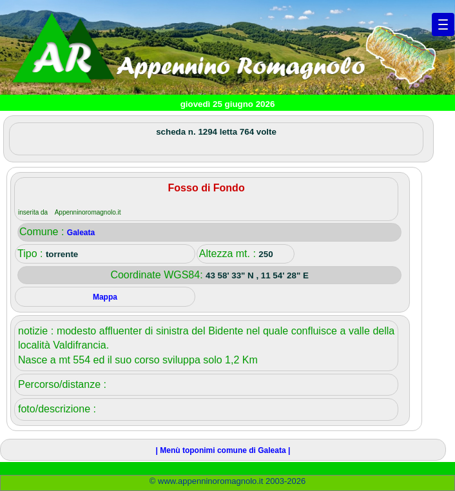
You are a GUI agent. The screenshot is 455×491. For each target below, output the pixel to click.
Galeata (81, 232)
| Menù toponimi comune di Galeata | (223, 450)
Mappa (105, 297)
